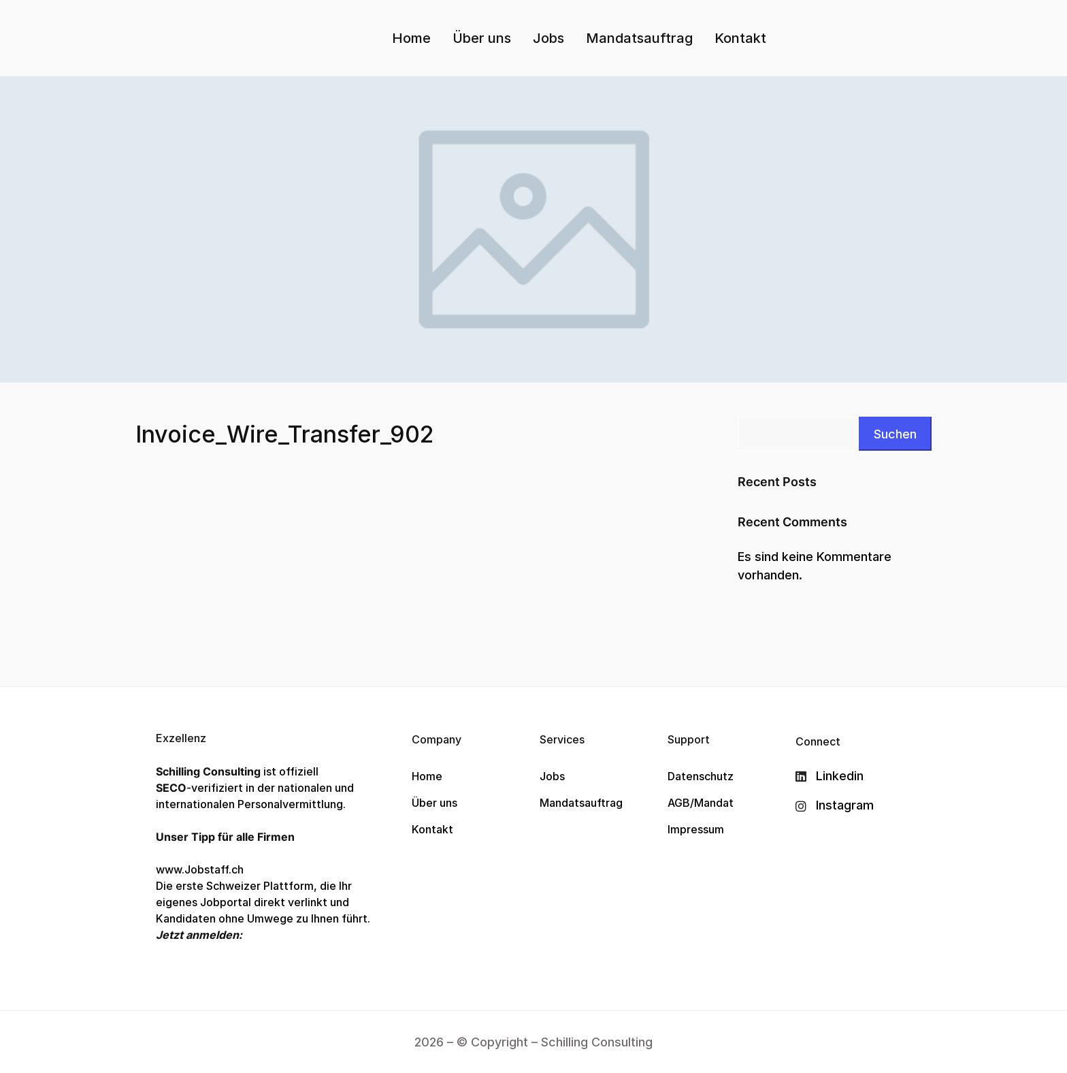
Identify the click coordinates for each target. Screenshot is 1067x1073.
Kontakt (740, 38)
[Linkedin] (834, 776)
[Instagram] (834, 805)
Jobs (548, 38)
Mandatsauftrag (639, 38)
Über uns (482, 38)
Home (411, 38)
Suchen (895, 434)
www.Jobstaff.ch (200, 869)
